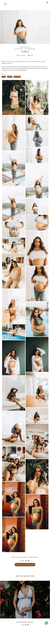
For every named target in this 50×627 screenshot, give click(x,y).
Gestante (10, 76)
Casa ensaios (17, 76)
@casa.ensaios (14, 61)
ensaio (3, 76)
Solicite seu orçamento (25, 564)
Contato (30, 622)
